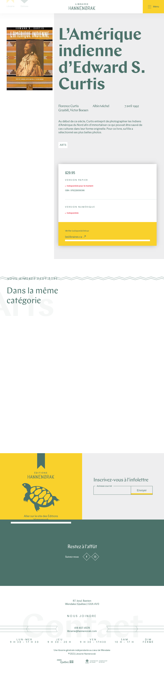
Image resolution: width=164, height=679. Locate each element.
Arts (63, 145)
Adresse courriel (104, 486)
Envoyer (142, 490)
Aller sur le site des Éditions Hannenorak (41, 517)
